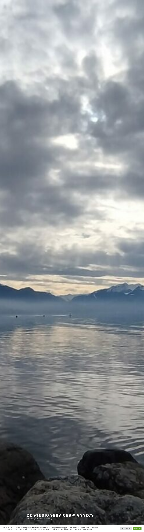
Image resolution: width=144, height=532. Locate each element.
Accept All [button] (137, 528)
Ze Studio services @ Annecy (60, 515)
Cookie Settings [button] (126, 528)
